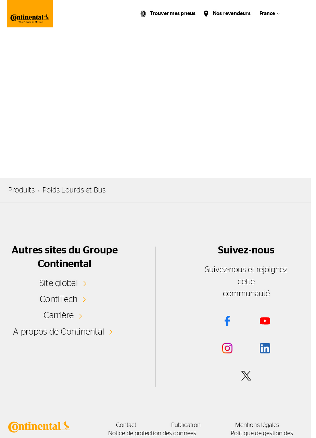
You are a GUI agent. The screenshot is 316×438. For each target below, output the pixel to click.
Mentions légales (257, 425)
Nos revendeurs (232, 13)
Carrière (58, 315)
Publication (186, 425)
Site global (58, 283)
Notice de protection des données (152, 433)
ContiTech (58, 299)
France (267, 13)
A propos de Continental (58, 331)
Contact (126, 425)
